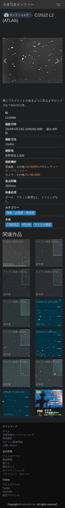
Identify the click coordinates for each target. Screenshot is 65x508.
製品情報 (7, 459)
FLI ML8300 (32, 174)
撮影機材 (10, 161)
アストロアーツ (11, 456)
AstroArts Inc (28, 504)
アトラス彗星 (42, 224)
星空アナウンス (11, 495)
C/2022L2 (13, 224)
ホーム (6, 431)
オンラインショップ (13, 470)
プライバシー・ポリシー (16, 474)
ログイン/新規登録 (13, 442)
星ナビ (6, 463)
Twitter (6, 488)
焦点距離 (10, 181)
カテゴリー (12, 207)
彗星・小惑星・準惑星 (20, 212)
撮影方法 (10, 139)
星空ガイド (9, 466)
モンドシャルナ (19, 14)
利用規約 (7, 438)
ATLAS (26, 224)
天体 (8, 219)
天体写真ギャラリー (18, 4)
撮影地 (9, 150)
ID (6, 112)
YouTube (7, 491)
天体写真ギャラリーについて (18, 434)
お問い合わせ (10, 445)
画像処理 (10, 192)
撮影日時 (10, 124)
